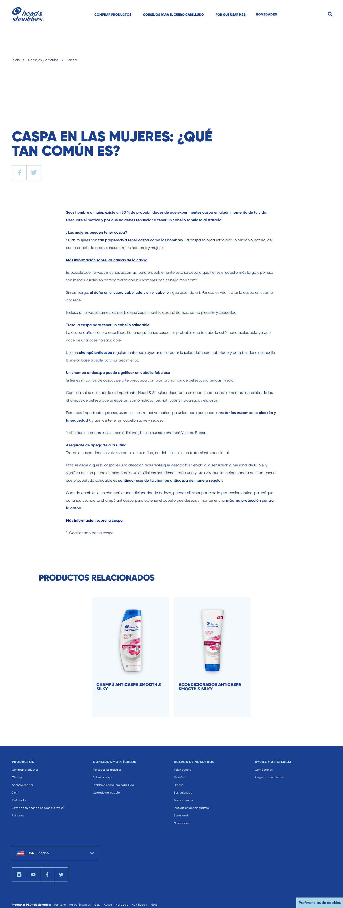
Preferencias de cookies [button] (320, 902)
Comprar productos (25, 769)
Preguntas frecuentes (269, 777)
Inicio (16, 60)
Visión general (183, 769)
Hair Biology (139, 904)
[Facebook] (47, 875)
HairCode (122, 904)
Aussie (108, 904)
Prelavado (18, 800)
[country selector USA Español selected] (55, 853)
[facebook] (19, 172)
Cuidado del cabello (106, 792)
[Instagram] (19, 875)
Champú (18, 777)
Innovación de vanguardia (191, 808)
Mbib (154, 904)
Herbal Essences (80, 904)
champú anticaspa (95, 352)
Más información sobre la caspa (94, 520)
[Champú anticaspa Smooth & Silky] (137, 657)
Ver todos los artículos (107, 769)
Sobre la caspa (103, 777)
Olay (97, 904)
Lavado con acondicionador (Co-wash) (38, 808)
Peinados (18, 815)
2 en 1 (15, 792)
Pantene (60, 904)
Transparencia (183, 800)
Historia (179, 785)
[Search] (330, 14)
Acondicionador (22, 785)
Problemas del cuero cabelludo (113, 785)
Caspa (71, 60)
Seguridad (181, 815)
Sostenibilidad (183, 792)
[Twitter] (61, 875)
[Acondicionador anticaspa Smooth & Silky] (219, 657)
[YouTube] (33, 875)
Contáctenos (263, 769)
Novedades (181, 823)
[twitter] (34, 172)
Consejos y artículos (43, 60)
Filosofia (179, 777)
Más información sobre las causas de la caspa (106, 260)
